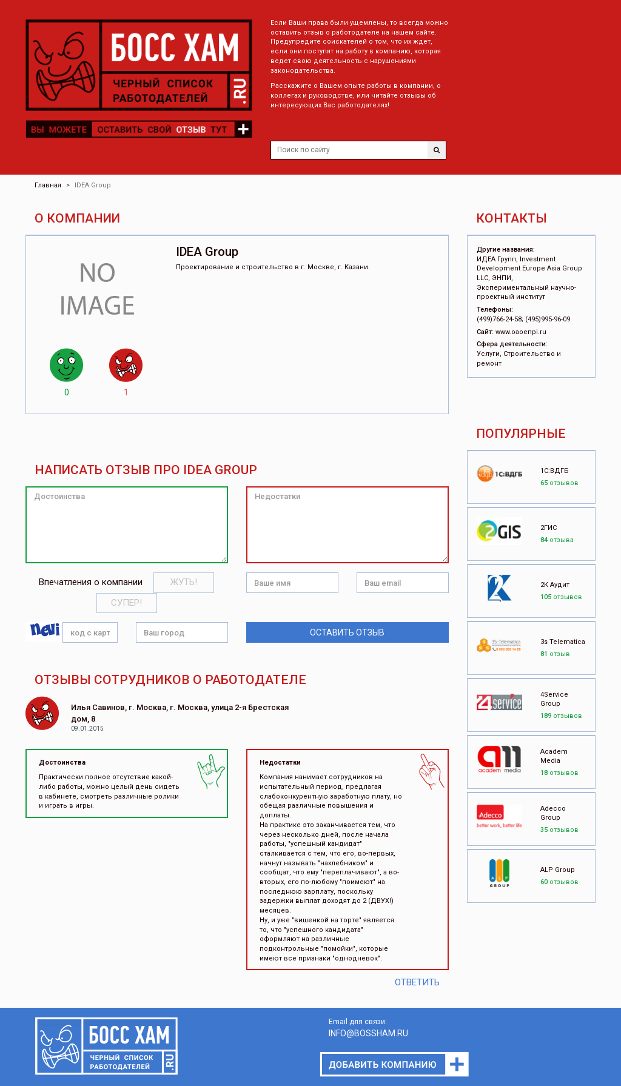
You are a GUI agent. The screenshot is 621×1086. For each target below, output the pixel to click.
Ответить (417, 982)
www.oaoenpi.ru (520, 332)
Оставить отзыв (347, 632)
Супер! (126, 602)
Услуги (488, 354)
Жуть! (183, 582)
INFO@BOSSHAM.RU (368, 1033)
